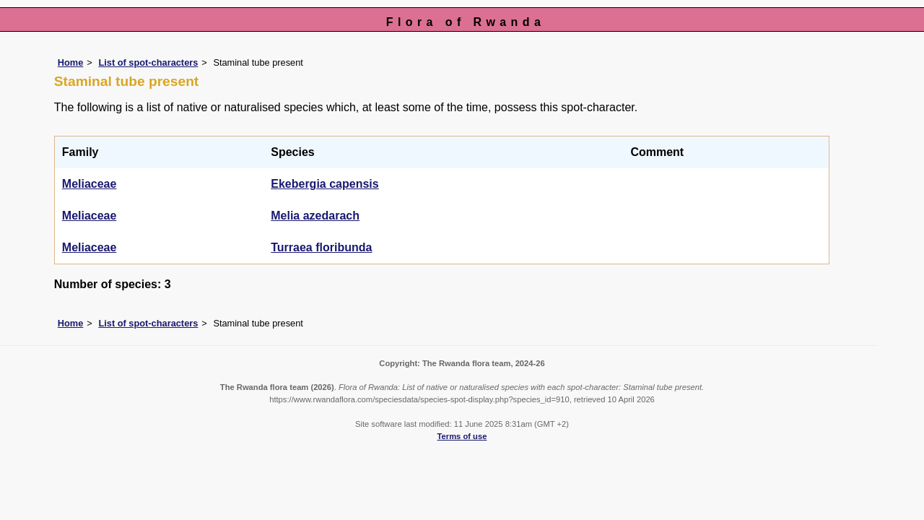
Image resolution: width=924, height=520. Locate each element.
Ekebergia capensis (324, 184)
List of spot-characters (148, 62)
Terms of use (462, 436)
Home (71, 62)
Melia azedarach (315, 215)
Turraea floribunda (321, 247)
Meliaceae (89, 184)
